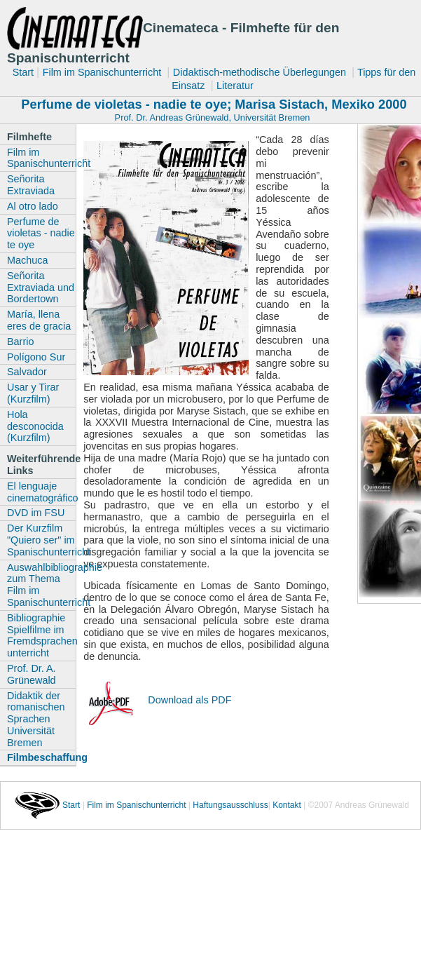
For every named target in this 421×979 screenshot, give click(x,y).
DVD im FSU (35, 512)
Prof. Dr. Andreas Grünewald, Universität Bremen (212, 117)
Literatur (235, 85)
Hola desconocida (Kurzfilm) (35, 426)
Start (23, 72)
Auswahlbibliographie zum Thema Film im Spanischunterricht (41, 585)
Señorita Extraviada (31, 184)
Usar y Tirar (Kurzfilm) (33, 393)
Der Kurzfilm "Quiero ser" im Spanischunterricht (41, 540)
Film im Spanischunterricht (104, 72)
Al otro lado (32, 206)
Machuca (27, 260)
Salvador (27, 371)
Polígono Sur (36, 357)
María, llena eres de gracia (39, 320)
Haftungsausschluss (230, 805)
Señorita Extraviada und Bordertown (40, 287)
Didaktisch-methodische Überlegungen (261, 72)
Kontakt (286, 805)
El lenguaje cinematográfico (41, 492)
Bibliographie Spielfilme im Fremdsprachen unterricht (41, 635)
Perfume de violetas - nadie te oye (41, 233)
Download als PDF (189, 699)
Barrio (20, 341)
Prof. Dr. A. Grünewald (31, 674)
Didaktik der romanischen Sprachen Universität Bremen (35, 719)
